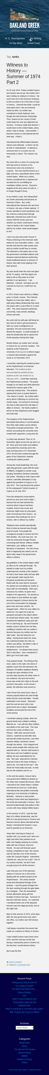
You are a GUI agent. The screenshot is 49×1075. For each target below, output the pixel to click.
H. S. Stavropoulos (15, 38)
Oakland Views (24, 1005)
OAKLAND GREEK (24, 25)
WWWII (24, 1056)
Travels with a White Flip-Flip (24, 1002)
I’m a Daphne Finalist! (24, 986)
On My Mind (15, 43)
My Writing (35, 38)
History (24, 1062)
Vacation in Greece (24, 1059)
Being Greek (24, 1043)
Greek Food (33, 43)
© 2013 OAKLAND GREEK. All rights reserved (24, 1070)
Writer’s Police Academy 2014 (24, 999)
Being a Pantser (24, 992)
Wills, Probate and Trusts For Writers (24, 1012)
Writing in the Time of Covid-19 (24, 982)
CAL (24, 996)
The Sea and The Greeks (24, 1049)
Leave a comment (15, 962)
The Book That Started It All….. (24, 989)
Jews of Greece (24, 1053)
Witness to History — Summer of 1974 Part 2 (23, 73)
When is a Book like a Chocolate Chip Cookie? (25, 1009)
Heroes (24, 1046)
